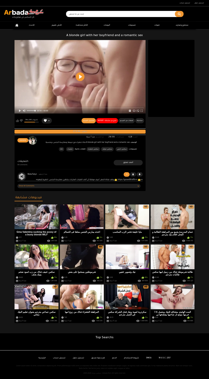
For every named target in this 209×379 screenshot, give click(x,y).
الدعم (114, 358)
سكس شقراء (93, 149)
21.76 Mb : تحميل (80, 132)
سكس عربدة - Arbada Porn (101, 373)
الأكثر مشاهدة (82, 25)
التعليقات (22, 161)
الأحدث (32, 25)
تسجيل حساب (185, 3)
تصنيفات (132, 25)
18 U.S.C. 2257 (165, 358)
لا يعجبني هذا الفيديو (21, 120)
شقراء (70, 149)
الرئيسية (17, 25)
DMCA (148, 358)
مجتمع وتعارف (182, 25)
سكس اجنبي (122, 149)
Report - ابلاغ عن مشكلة (107, 121)
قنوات (157, 25)
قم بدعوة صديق (98, 358)
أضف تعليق (128, 163)
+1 (133, 174)
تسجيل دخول (199, 3)
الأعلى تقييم (57, 25)
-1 (140, 174)
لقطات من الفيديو (126, 121)
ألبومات (107, 25)
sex (61, 149)
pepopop (23, 140)
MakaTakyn (32, 174)
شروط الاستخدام (131, 358)
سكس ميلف (107, 149)
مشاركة (140, 121)
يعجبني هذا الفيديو (17, 120)
